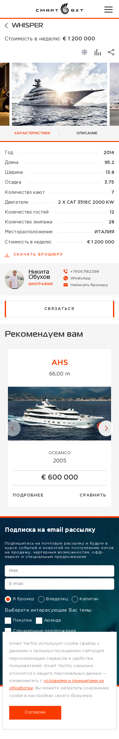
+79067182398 (84, 271)
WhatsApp (80, 278)
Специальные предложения (40, 631)
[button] (8, 94)
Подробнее (28, 495)
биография (41, 284)
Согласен (35, 712)
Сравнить (93, 495)
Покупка (18, 620)
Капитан (85, 599)
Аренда (48, 620)
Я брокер (19, 599)
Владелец (53, 599)
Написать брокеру (89, 285)
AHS (59, 362)
